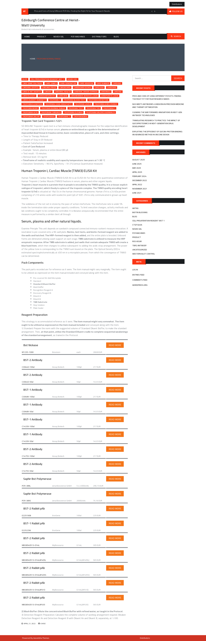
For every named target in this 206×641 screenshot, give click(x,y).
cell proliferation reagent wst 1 (47, 79)
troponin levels (83, 104)
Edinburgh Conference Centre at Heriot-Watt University (50, 22)
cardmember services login (84, 96)
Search (176, 36)
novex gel (59, 36)
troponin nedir (30, 108)
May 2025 (136, 168)
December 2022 (139, 180)
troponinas (49, 116)
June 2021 (136, 193)
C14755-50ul (27, 471)
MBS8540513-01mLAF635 (33, 604)
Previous (151, 11)
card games (51, 83)
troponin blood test (74, 100)
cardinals (105, 91)
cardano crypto (30, 87)
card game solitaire (32, 83)
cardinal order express (85, 91)
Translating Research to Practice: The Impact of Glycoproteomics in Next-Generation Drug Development (156, 123)
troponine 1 (64, 116)
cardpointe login (109, 96)
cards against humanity (34, 100)
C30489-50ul (27, 411)
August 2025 (138, 160)
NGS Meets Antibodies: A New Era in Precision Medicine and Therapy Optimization (158, 105)
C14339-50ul (27, 441)
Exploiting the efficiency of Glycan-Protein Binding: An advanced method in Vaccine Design (157, 133)
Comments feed (139, 280)
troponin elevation (32, 104)
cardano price (49, 87)
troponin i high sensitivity (58, 104)
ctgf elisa (137, 225)
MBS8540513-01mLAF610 (33, 590)
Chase (43, 623)
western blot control (143, 254)
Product (41, 36)
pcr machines (78, 36)
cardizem (62, 96)
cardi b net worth (31, 91)
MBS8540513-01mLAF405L (34, 560)
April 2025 (137, 172)
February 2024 (139, 176)
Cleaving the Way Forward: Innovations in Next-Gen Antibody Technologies (157, 113)
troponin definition (98, 100)
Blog (116, 36)
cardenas (111, 87)
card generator (68, 83)
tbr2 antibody (139, 245)
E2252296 (26, 530)
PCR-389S (26, 500)
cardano (117, 83)
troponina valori (31, 116)
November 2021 (139, 189)
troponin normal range (53, 108)
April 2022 (137, 184)
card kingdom (86, 83)
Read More (115, 345)
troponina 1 (109, 108)
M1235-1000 (27, 352)
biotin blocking (139, 212)
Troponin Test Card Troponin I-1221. (41, 121)
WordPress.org (139, 285)
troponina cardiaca (51, 112)
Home (27, 36)
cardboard (65, 87)
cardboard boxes (82, 87)
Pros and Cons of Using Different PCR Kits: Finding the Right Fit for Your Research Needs (156, 97)
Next (154, 11)
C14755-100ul (28, 456)
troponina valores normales (100, 112)
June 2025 (136, 164)
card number (103, 83)
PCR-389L (26, 486)
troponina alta (30, 112)
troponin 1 (54, 100)
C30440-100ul (28, 367)
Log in (135, 269)
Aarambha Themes (41, 638)
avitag (135, 208)
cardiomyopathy (47, 96)
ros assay (137, 241)
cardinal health (63, 91)
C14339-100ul (28, 426)
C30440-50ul (27, 382)
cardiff (48, 91)
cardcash (99, 87)
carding (118, 91)
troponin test (76, 108)
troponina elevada (73, 112)
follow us (177, 11)
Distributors (177, 4)
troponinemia (80, 116)
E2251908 (26, 515)
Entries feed (138, 275)
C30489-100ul (28, 397)
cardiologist (28, 96)
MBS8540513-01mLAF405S (34, 575)
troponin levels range (106, 104)
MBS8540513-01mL (30, 545)
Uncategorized (139, 250)
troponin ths (93, 108)
